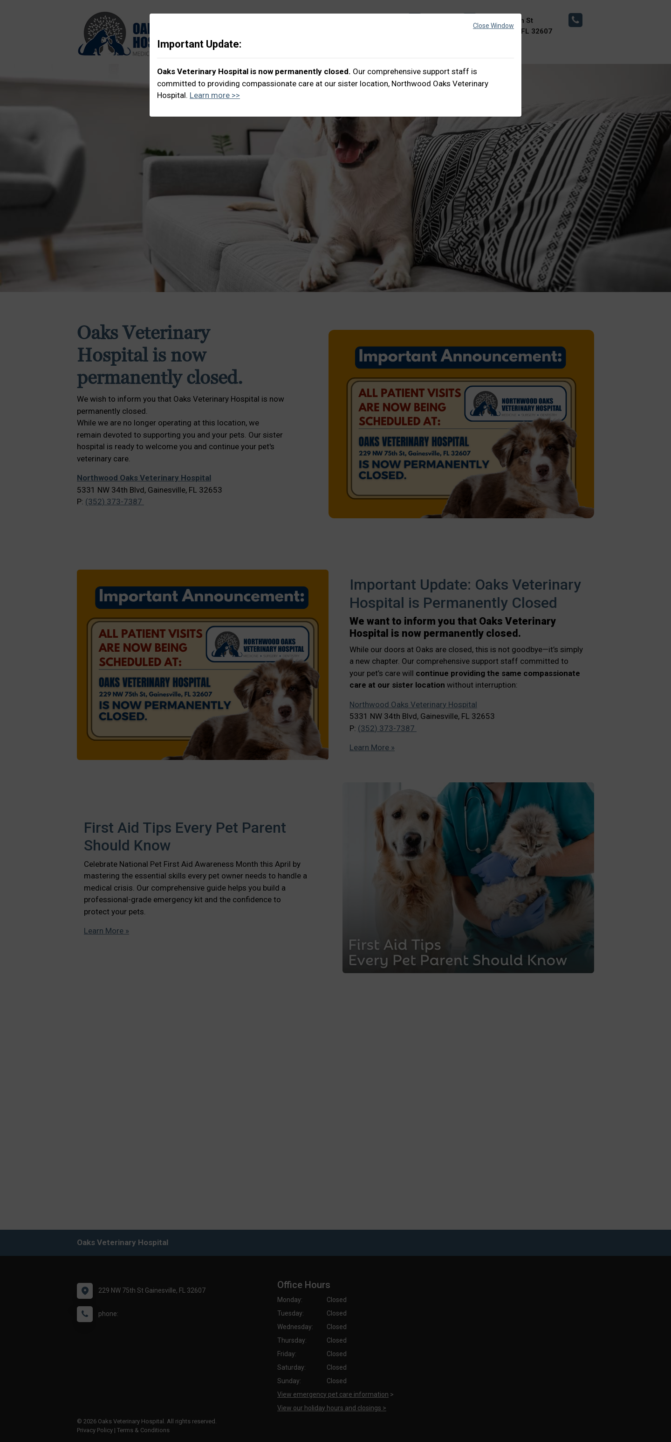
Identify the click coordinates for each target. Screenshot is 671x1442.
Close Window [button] (493, 25)
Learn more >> (215, 95)
